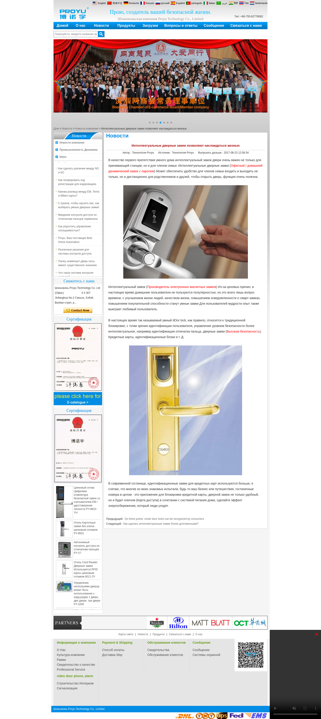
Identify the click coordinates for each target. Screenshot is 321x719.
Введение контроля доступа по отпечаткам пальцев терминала (78, 218)
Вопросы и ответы (181, 25)
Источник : (165, 152)
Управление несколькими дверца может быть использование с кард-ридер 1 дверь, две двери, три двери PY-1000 (87, 595)
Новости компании (86, 128)
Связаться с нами (246, 25)
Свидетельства (158, 650)
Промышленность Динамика (78, 149)
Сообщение (214, 25)
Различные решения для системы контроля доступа (75, 253)
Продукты (126, 25)
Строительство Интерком (75, 683)
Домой (62, 25)
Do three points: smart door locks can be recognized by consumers (164, 518)
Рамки (61, 659)
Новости (101, 25)
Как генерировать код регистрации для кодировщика (77, 183)
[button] (150, 122)
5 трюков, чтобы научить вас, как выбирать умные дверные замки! (78, 206)
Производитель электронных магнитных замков (181, 287)
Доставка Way (112, 655)
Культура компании (71, 655)
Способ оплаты (113, 650)
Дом (56, 128)
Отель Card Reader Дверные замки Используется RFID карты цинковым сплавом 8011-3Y (86, 570)
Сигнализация (67, 688)
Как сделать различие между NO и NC (78, 171)
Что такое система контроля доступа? (75, 276)
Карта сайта (125, 634)
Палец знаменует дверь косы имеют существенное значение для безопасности (77, 265)
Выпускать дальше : (211, 152)
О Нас (61, 650)
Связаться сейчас (78, 310)
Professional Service (71, 669)
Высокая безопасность (243, 331)
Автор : (127, 152)
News (63, 156)
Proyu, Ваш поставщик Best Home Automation (75, 241)
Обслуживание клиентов (166, 642)
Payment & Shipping (117, 642)
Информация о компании (76, 642)
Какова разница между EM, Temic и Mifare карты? (79, 195)
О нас (80, 25)
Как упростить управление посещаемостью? (74, 229)
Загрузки (150, 25)
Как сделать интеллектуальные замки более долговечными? (160, 523)
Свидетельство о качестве (76, 664)
